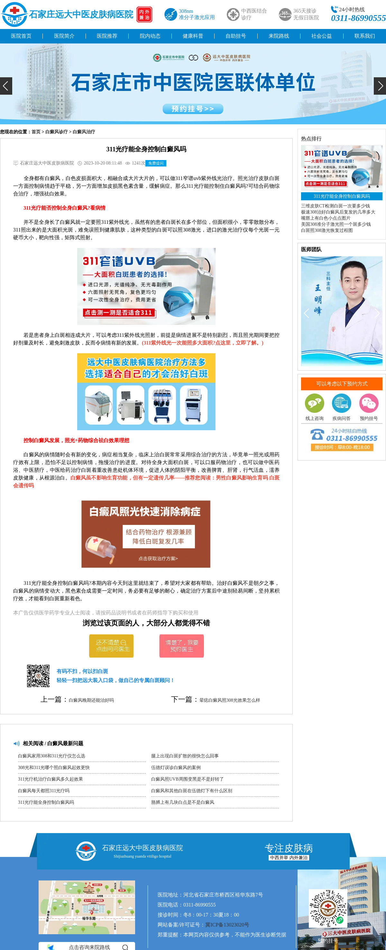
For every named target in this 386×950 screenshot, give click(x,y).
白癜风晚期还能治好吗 (91, 700)
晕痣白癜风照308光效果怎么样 (229, 700)
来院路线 (279, 36)
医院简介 (64, 36)
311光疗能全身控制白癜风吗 (46, 802)
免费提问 (156, 163)
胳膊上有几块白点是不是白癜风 (182, 802)
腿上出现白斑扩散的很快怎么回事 (185, 756)
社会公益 (321, 36)
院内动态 (150, 36)
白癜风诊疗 (56, 131)
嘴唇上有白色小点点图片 (326, 218)
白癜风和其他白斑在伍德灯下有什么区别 (191, 790)
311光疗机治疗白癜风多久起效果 (50, 779)
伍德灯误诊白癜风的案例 (176, 767)
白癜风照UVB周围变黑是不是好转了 (187, 779)
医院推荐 (107, 36)
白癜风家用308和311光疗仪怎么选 (51, 756)
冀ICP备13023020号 (227, 924)
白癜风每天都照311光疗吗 (43, 790)
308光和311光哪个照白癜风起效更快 (54, 767)
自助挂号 (235, 36)
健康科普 (193, 36)
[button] (6, 86)
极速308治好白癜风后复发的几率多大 (338, 212)
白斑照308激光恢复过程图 (327, 230)
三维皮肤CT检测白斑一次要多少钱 (335, 206)
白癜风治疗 (84, 131)
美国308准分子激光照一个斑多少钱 (336, 224)
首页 (36, 131)
